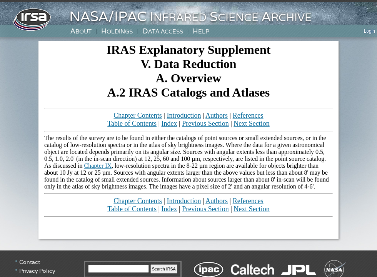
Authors (216, 115)
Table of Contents (132, 123)
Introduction (184, 115)
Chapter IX (98, 165)
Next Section (251, 123)
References (248, 115)
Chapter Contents (137, 115)
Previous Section (205, 123)
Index (169, 123)
